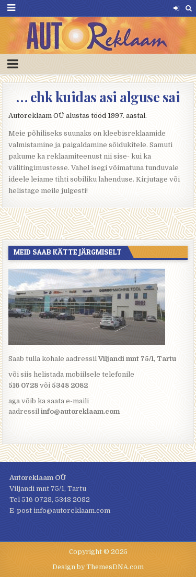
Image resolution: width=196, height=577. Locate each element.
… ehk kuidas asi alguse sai (98, 97)
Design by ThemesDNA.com (98, 567)
